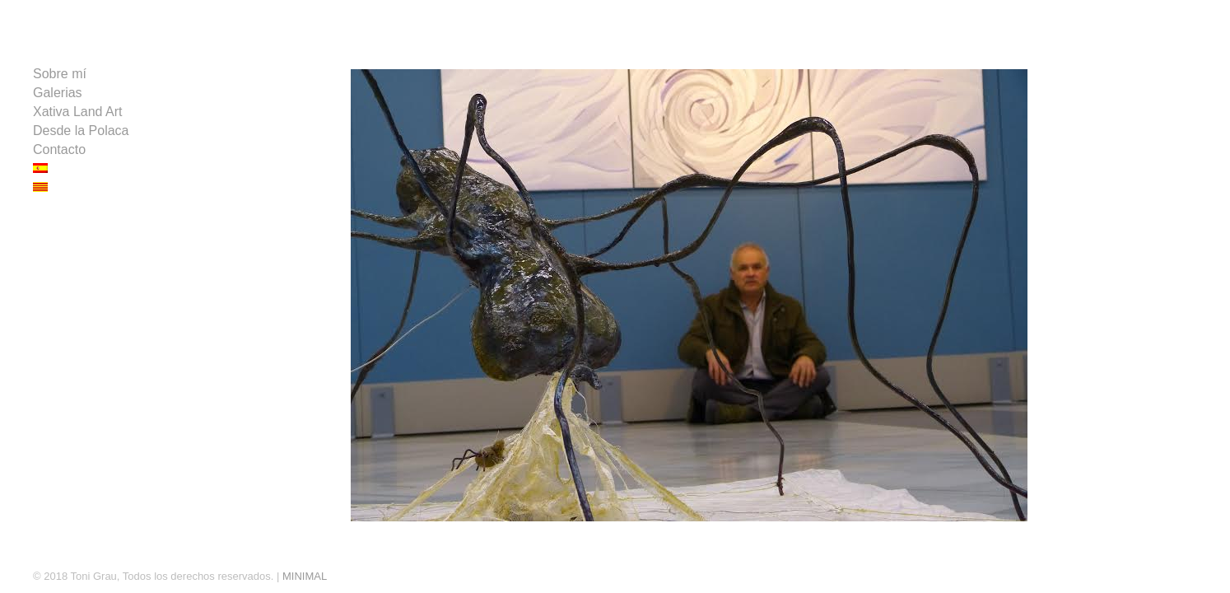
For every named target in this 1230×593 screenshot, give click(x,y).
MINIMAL (304, 576)
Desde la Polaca (81, 131)
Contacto (59, 149)
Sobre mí (59, 74)
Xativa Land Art (78, 112)
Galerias (57, 93)
